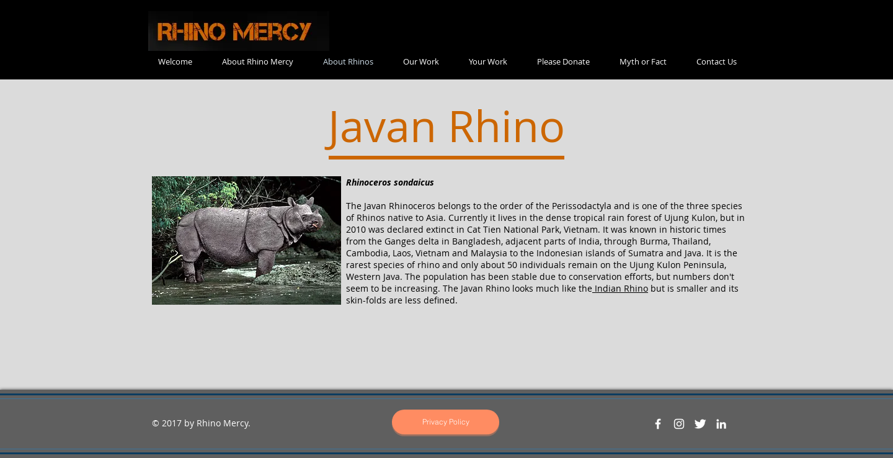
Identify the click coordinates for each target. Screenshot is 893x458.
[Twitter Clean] (700, 424)
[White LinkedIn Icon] (721, 424)
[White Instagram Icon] (679, 424)
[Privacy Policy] (445, 422)
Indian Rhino (620, 288)
